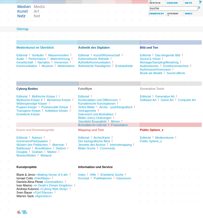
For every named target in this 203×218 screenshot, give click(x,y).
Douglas (21, 151)
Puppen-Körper (26, 107)
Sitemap (22, 29)
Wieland (45, 155)
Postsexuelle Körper (54, 107)
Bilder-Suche (86, 148)
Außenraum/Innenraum (155, 69)
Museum (47, 66)
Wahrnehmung (60, 58)
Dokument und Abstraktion (96, 114)
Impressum (123, 178)
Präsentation (119, 125)
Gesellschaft (24, 62)
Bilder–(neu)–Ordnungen (94, 117)
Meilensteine (66, 66)
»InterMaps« (42, 178)
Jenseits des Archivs (92, 144)
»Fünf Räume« (43, 192)
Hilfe (93, 174)
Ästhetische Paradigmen (94, 66)
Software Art (148, 100)
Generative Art (164, 96)
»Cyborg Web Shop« (54, 189)
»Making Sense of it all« (52, 174)
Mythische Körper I (44, 96)
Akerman (58, 144)
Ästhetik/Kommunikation (94, 62)
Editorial (21, 55)
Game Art (167, 100)
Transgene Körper (28, 110)
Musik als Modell (151, 73)
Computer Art (187, 100)
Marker (52, 151)
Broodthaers (43, 148)
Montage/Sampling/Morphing (159, 62)
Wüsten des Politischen (32, 144)
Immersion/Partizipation (32, 141)
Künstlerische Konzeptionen (96, 103)
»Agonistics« (43, 196)
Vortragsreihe (87, 110)
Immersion (61, 62)
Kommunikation (26, 66)
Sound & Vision (150, 58)
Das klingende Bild (167, 55)
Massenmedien (58, 55)
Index (82, 174)
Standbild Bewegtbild (92, 121)
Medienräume (164, 137)
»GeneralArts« (53, 181)
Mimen (115, 121)
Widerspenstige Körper (31, 103)
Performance (37, 58)
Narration (44, 62)
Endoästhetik (124, 66)
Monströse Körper (59, 100)
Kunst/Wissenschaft (107, 55)
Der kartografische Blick (94, 141)
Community (107, 148)
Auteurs (37, 137)
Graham (37, 151)
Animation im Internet (92, 125)
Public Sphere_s (151, 141)
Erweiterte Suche (111, 174)
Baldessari (23, 148)
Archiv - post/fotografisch (115, 107)
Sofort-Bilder (86, 107)
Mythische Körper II (29, 100)
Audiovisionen (149, 66)
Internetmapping (121, 144)
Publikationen (103, 178)
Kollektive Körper (56, 110)
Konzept (83, 178)
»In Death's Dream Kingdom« (53, 185)
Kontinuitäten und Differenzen (98, 100)
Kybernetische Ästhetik (93, 58)
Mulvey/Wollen (26, 155)
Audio (20, 58)
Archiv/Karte (102, 137)
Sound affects (176, 73)
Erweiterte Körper (28, 114)
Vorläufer (38, 55)
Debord (61, 148)
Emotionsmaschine (176, 66)
